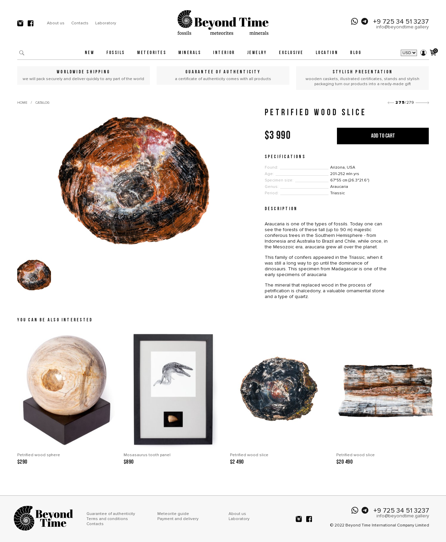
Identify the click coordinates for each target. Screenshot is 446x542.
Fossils (115, 52)
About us (55, 23)
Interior (224, 52)
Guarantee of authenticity (110, 513)
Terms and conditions (107, 518)
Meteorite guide (173, 513)
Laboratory (105, 23)
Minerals (189, 52)
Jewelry (257, 52)
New (90, 52)
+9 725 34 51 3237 (401, 22)
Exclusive (291, 52)
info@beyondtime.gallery (402, 27)
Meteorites (151, 52)
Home (22, 103)
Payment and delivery (178, 518)
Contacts (79, 23)
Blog (355, 52)
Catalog (42, 103)
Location (327, 52)
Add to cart (383, 136)
